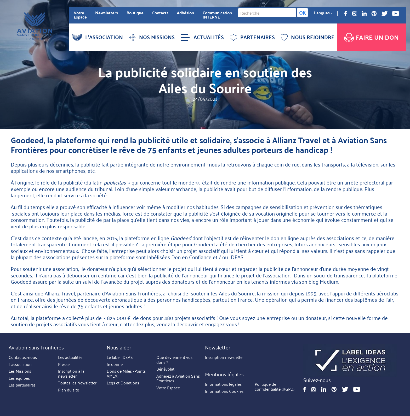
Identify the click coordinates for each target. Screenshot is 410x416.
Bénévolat (165, 369)
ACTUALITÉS (202, 37)
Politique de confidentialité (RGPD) (274, 387)
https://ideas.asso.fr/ (350, 360)
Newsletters (106, 12)
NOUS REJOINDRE (307, 37)
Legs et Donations (123, 382)
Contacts (160, 12)
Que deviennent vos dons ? (174, 360)
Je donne (115, 364)
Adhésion (185, 12)
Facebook (345, 13)
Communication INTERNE (217, 15)
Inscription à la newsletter (71, 373)
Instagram (354, 13)
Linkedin (364, 13)
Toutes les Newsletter (77, 382)
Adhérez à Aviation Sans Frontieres (178, 378)
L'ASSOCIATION (97, 37)
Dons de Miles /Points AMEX (126, 373)
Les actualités (70, 357)
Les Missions (20, 371)
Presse (64, 364)
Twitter (384, 13)
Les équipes (19, 378)
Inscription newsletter (224, 357)
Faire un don (371, 36)
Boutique (135, 12)
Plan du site (68, 390)
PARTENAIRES (252, 37)
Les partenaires (22, 385)
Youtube (395, 13)
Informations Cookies (224, 391)
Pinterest (374, 13)
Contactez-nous (23, 357)
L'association (20, 364)
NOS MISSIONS (152, 37)
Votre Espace (80, 15)
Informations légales (223, 384)
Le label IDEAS (120, 357)
